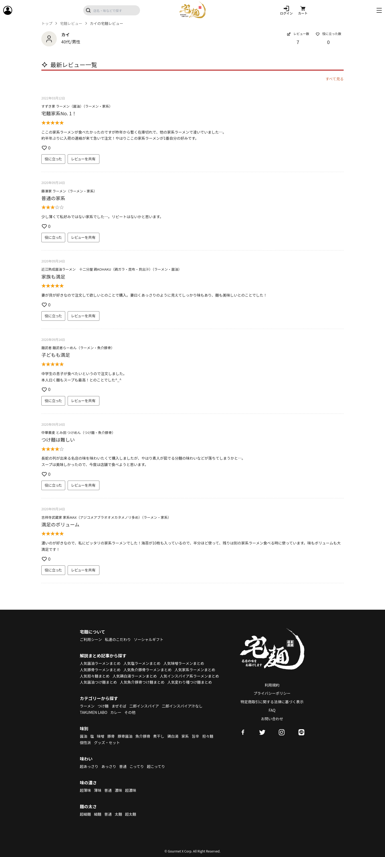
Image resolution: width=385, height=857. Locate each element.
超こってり (156, 766)
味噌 (100, 736)
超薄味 (85, 790)
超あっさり (89, 766)
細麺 (97, 814)
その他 (129, 712)
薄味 (97, 790)
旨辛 (195, 736)
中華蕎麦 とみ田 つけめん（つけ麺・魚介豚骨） (78, 432)
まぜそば (119, 706)
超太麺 (130, 814)
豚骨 (111, 736)
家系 (185, 736)
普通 (122, 766)
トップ (46, 23)
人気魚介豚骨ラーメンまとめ (148, 669)
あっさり (108, 766)
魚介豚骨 (142, 736)
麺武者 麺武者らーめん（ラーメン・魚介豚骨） (77, 347)
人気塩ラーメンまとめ (142, 663)
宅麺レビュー (71, 23)
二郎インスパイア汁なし (182, 706)
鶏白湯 (172, 736)
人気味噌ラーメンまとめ (183, 663)
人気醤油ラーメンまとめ (100, 663)
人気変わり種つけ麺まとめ (189, 682)
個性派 (85, 742)
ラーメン (87, 706)
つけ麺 (103, 706)
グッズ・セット (107, 742)
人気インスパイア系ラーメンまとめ (189, 676)
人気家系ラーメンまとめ (194, 669)
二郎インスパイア (144, 706)
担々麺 (207, 736)
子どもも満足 (55, 354)
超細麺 (85, 814)
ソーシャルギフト (149, 639)
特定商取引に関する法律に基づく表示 (272, 701)
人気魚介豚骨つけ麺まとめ (142, 682)
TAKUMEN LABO (93, 712)
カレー (115, 712)
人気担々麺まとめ (95, 676)
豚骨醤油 (125, 736)
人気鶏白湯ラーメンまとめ (134, 676)
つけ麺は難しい (58, 439)
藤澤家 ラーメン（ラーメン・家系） (69, 191)
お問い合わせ (272, 718)
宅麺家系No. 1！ (59, 113)
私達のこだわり (118, 639)
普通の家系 (53, 198)
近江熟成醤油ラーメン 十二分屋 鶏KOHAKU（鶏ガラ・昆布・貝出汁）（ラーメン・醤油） (111, 269)
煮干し (158, 736)
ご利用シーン (91, 639)
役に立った (53, 158)
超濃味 (130, 790)
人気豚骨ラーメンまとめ (100, 669)
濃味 (118, 790)
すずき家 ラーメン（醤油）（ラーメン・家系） (76, 106)
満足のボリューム (60, 524)
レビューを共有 (83, 158)
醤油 (83, 736)
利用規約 (272, 685)
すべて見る (335, 78)
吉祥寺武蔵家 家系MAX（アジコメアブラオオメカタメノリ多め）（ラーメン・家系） (106, 517)
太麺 (118, 814)
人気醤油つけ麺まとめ (98, 682)
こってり (136, 766)
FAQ (272, 710)
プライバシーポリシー (272, 693)
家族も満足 (53, 276)
